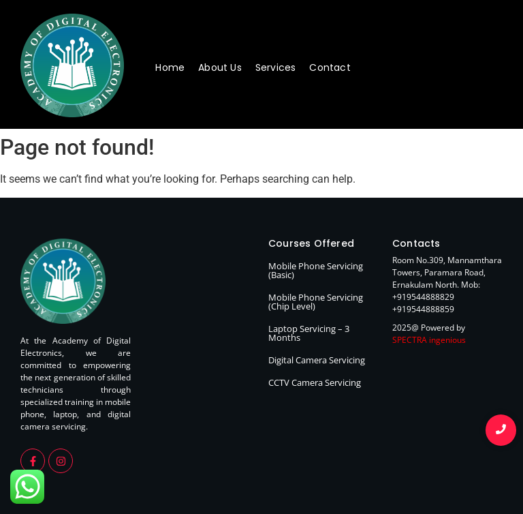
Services (275, 67)
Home (170, 67)
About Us (220, 67)
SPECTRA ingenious (429, 340)
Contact (329, 67)
